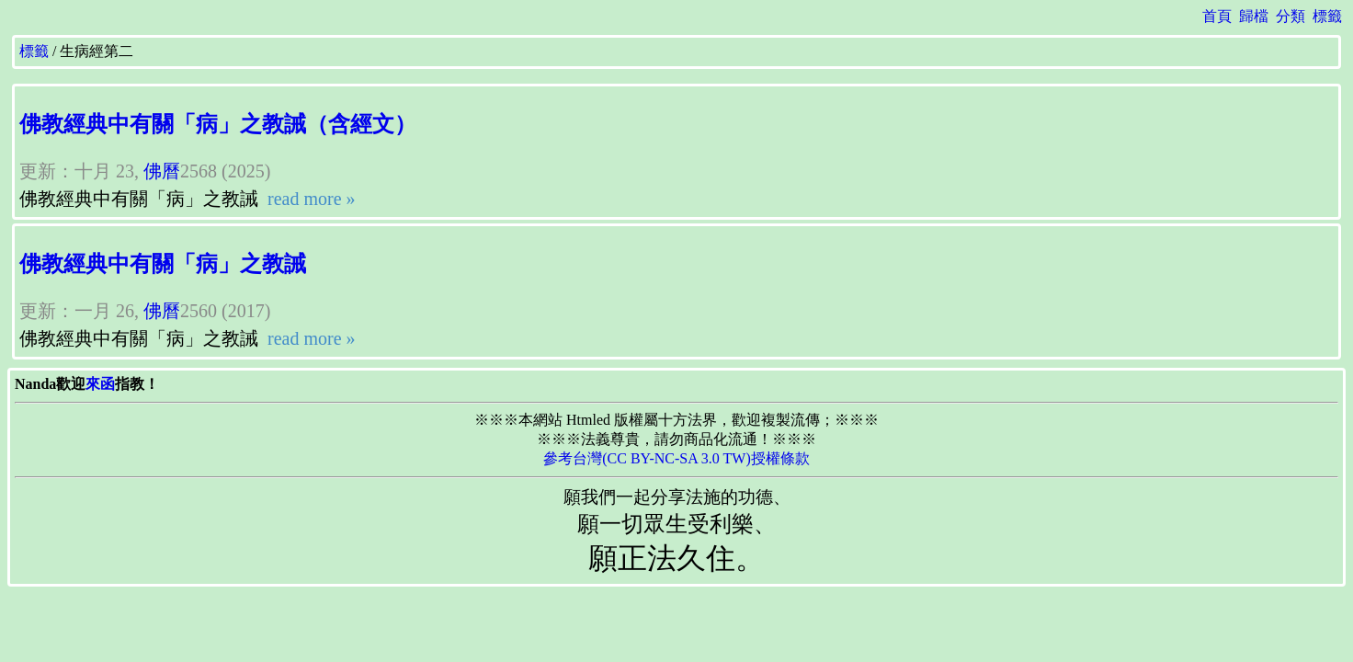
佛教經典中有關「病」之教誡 (162, 264)
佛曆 (161, 171)
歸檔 (1253, 16)
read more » (309, 198)
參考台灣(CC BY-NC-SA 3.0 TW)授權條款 (676, 458)
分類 (1290, 16)
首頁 (1217, 16)
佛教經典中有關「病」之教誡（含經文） (217, 124)
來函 (100, 384)
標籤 (1327, 16)
